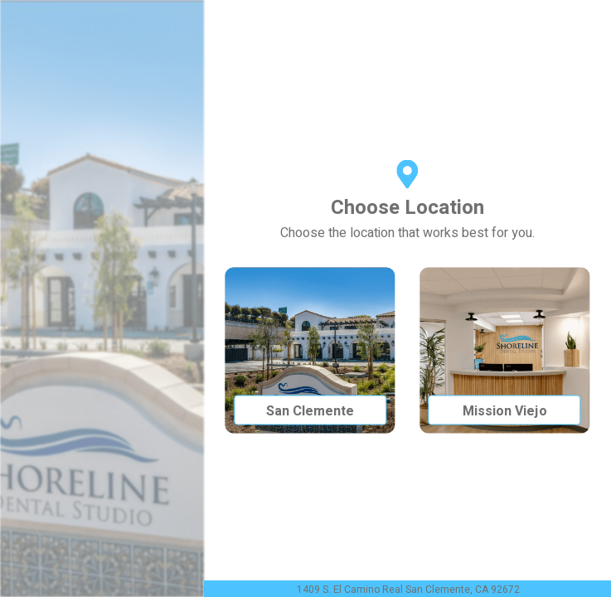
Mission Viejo (505, 411)
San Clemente (310, 411)
